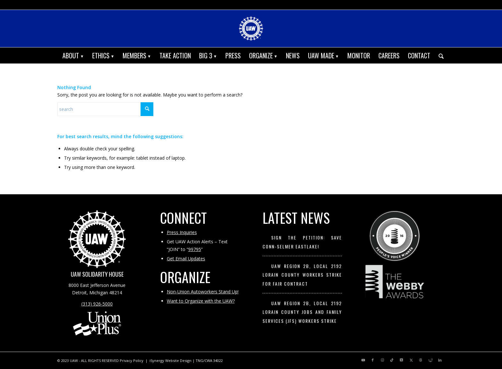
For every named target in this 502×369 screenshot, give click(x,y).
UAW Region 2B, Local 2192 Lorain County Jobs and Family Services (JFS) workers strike (302, 312)
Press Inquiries (182, 232)
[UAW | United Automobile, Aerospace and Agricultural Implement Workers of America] (251, 28)
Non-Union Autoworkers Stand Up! (203, 292)
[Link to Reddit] (430, 360)
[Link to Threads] (420, 360)
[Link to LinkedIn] (440, 360)
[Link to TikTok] (392, 360)
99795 (194, 249)
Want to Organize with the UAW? (201, 301)
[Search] (439, 55)
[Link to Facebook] (372, 360)
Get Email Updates (186, 259)
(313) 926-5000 (97, 304)
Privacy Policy (131, 360)
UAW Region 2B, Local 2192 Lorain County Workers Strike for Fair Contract (302, 275)
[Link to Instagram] (382, 360)
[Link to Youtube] (363, 360)
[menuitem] (73, 55)
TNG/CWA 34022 (209, 360)
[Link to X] (401, 360)
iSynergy (157, 360)
